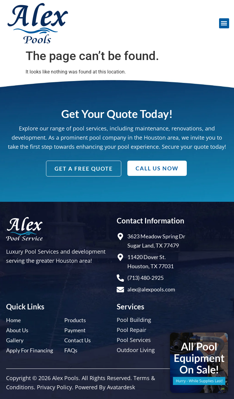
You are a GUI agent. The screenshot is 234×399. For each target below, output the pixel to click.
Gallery (14, 340)
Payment (75, 330)
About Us (17, 330)
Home (13, 320)
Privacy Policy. (55, 387)
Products (75, 320)
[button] (224, 23)
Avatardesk (121, 387)
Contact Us (77, 340)
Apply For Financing (29, 350)
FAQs (70, 350)
